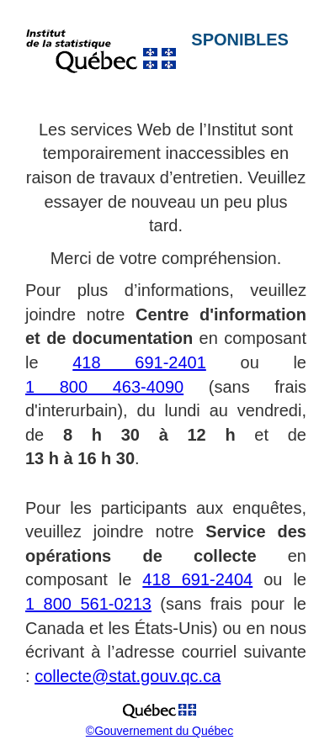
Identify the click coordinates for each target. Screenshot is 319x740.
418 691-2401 (139, 362)
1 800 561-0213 (88, 604)
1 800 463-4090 (104, 387)
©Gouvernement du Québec (159, 730)
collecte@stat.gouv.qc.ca (128, 676)
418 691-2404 (197, 579)
